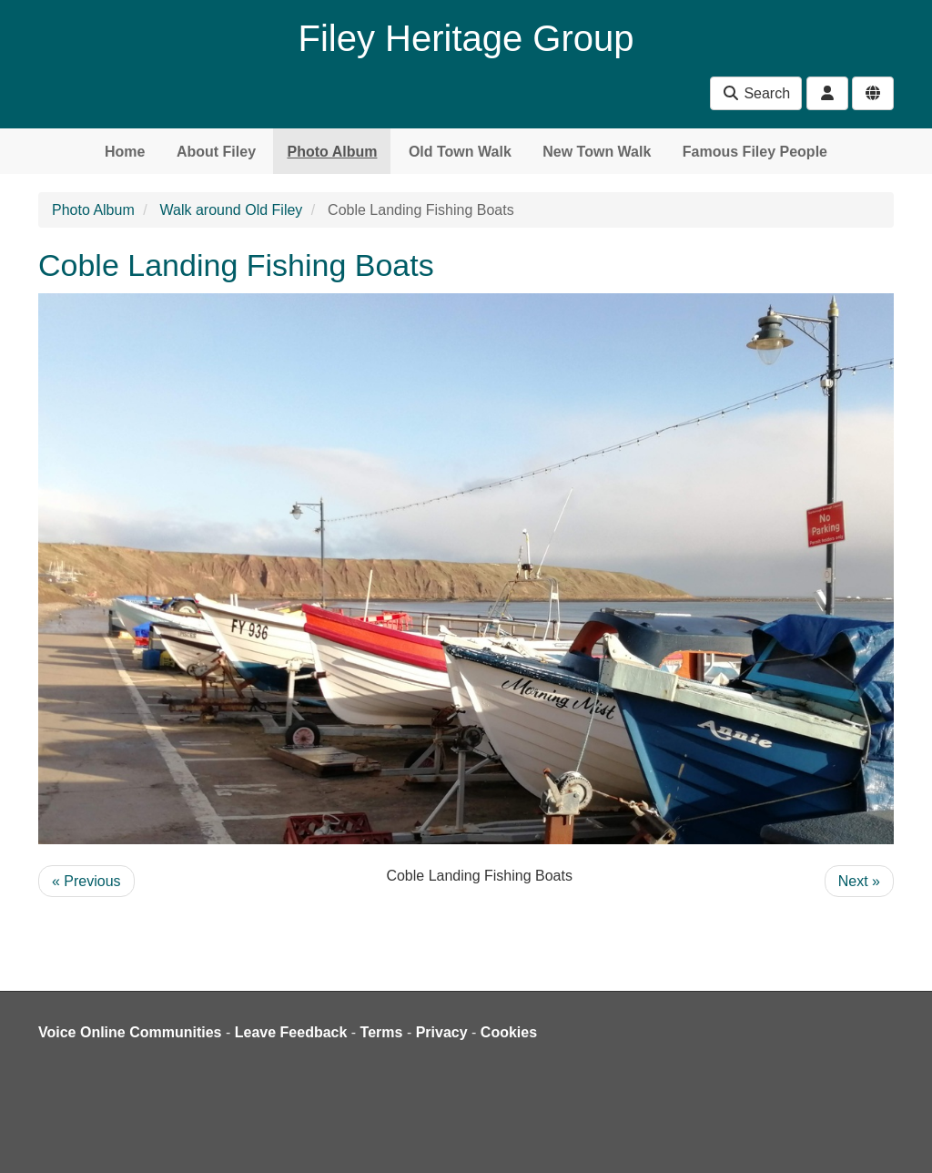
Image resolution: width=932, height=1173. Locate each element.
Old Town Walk (460, 151)
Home (125, 151)
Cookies (509, 1032)
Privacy (442, 1032)
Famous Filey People (755, 151)
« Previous (86, 881)
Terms (381, 1032)
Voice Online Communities (130, 1032)
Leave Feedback (291, 1032)
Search (756, 93)
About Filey (216, 151)
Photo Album (332, 151)
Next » (859, 881)
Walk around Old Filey (231, 210)
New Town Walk (596, 151)
